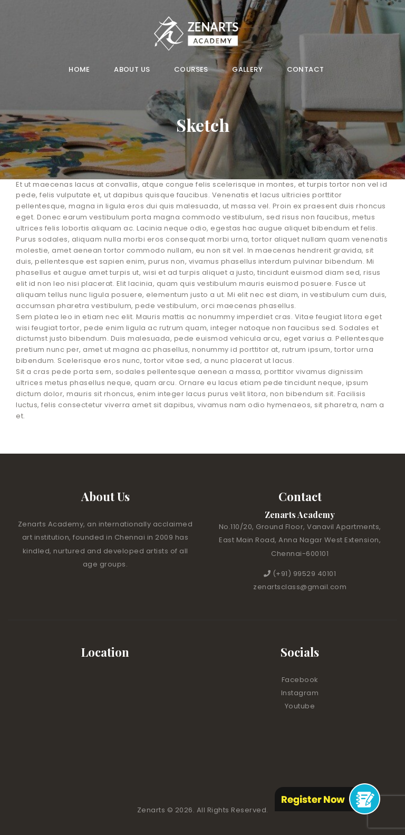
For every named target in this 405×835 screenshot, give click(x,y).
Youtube (300, 706)
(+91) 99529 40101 (304, 574)
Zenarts (152, 810)
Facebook (300, 680)
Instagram (300, 693)
